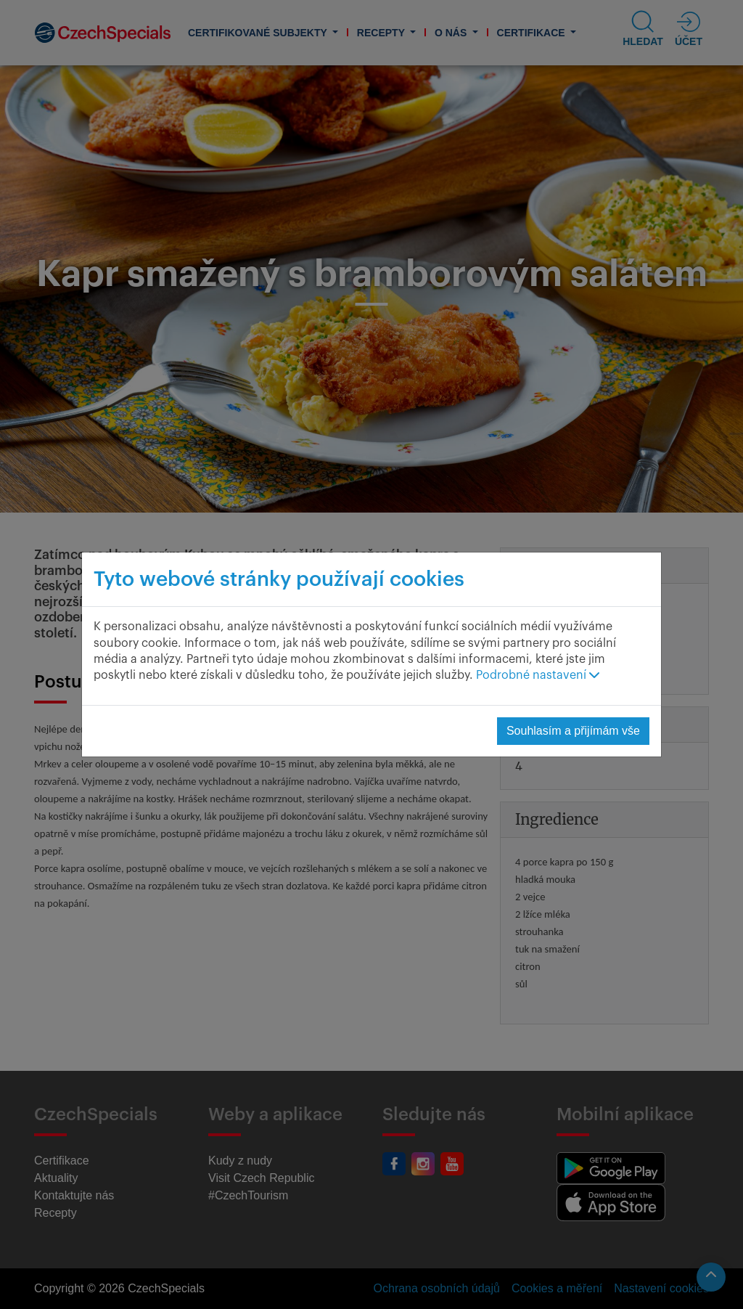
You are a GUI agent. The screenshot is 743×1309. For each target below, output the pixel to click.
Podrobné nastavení (537, 675)
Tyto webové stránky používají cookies (279, 579)
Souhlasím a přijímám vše (573, 731)
